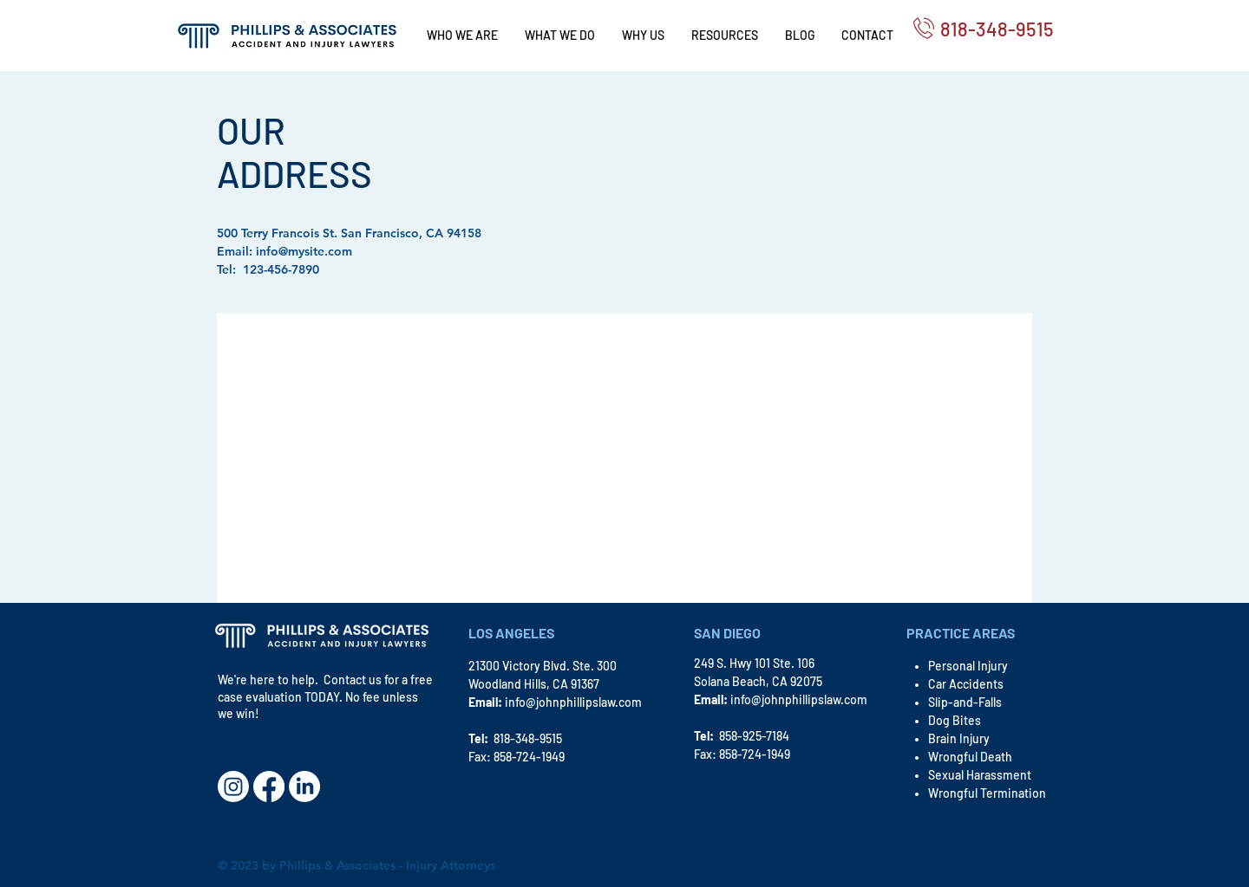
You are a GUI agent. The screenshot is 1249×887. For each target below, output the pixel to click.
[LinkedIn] (304, 786)
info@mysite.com (304, 251)
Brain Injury (959, 738)
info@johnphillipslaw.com (573, 702)
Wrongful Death (970, 756)
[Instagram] (233, 786)
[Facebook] (268, 786)
